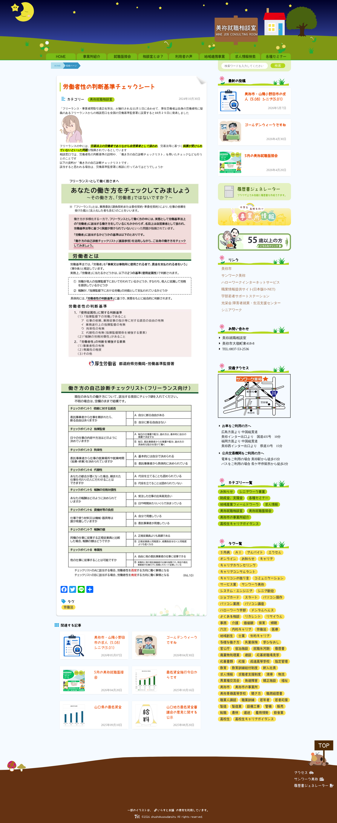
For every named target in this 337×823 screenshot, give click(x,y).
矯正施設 (269, 680)
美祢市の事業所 (246, 687)
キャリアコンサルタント (238, 571)
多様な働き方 (229, 642)
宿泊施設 (241, 648)
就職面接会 (122, 56)
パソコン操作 (272, 597)
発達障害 (251, 680)
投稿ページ (71, 66)
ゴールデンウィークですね (265, 125)
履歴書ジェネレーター (314, 785)
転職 (223, 712)
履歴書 (280, 648)
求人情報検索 (245, 56)
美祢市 (226, 268)
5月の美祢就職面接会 (261, 155)
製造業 (237, 706)
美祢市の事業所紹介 (234, 517)
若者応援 (281, 699)
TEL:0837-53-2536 (235, 349)
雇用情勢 (262, 712)
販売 (280, 706)
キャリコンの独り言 (234, 578)
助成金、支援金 (231, 497)
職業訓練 (248, 699)
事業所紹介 (91, 56)
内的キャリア (241, 629)
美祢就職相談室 (101, 99)
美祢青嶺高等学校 (233, 693)
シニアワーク (231, 310)
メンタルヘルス (262, 610)
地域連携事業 (214, 56)
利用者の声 (183, 56)
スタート (251, 597)
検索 (278, 65)
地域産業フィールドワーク (239, 504)
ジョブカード (229, 597)
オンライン (228, 558)
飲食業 (278, 712)
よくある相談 (229, 616)
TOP (323, 745)
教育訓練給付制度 (245, 667)
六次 (223, 629)
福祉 (284, 680)
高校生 (225, 719)
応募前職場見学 (268, 655)
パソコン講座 (254, 603)
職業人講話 (228, 699)
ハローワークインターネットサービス (250, 282)
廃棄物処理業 (229, 655)
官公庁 (225, 648)
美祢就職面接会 (260, 510)
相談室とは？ (153, 56)
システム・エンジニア (236, 590)
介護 (235, 622)
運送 (247, 712)
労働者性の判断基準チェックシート (109, 87)
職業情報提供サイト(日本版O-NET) (248, 289)
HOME (61, 56)
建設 (248, 655)
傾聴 (274, 622)
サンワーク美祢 (233, 275)
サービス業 (228, 584)
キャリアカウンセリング (238, 565)
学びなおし (271, 642)
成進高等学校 (260, 661)
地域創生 (226, 635)
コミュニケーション (268, 578)
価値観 (248, 622)
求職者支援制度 (249, 674)
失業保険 (251, 642)
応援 (241, 661)
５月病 (225, 552)
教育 (223, 667)
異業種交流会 (229, 680)
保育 (262, 622)
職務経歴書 (274, 693)
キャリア (266, 558)
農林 (235, 712)
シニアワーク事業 (252, 491)
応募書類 (226, 661)
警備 (268, 706)
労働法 (68, 607)
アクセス (304, 772)
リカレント (253, 616)
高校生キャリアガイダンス (239, 523)
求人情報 (271, 504)
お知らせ (226, 491)
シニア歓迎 (266, 590)
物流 (281, 674)
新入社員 (269, 667)
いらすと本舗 (164, 810)
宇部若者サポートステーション (245, 296)
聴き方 (256, 693)
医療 (275, 629)
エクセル (274, 552)
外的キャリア (260, 635)
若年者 (265, 699)
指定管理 (281, 661)
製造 (223, 706)
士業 (241, 635)
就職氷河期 (261, 648)
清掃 (269, 674)
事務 (223, 622)
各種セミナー (276, 56)
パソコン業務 (229, 603)
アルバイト (255, 552)
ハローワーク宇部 (233, 610)
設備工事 (253, 706)
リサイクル (274, 616)
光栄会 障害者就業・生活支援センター (251, 303)
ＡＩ (238, 552)
